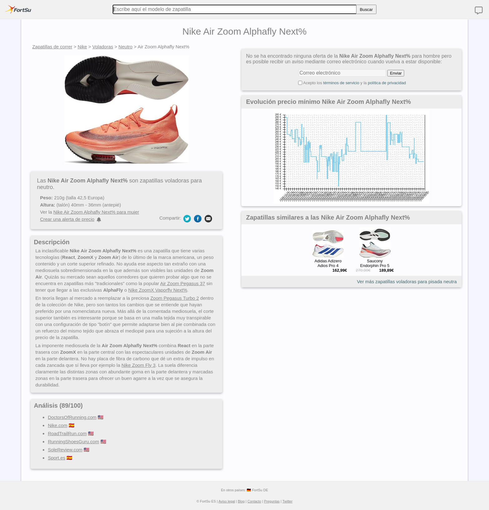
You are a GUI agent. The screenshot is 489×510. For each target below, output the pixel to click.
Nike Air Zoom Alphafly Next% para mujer (96, 212)
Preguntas (271, 501)
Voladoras (102, 46)
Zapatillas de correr (52, 46)
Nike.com (57, 425)
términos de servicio (341, 82)
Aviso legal (226, 501)
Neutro (126, 46)
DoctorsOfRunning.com (72, 417)
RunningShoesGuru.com (73, 441)
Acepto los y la (354, 82)
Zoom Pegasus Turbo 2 (174, 298)
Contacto (254, 501)
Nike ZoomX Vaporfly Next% (157, 290)
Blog (241, 501)
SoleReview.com (65, 449)
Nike (82, 46)
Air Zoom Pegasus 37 (182, 283)
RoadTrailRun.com (67, 433)
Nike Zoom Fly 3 (138, 365)
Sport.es (56, 457)
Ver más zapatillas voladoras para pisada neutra (407, 281)
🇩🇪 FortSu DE (257, 490)
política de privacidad (387, 82)
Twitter (287, 501)
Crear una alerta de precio (67, 219)
